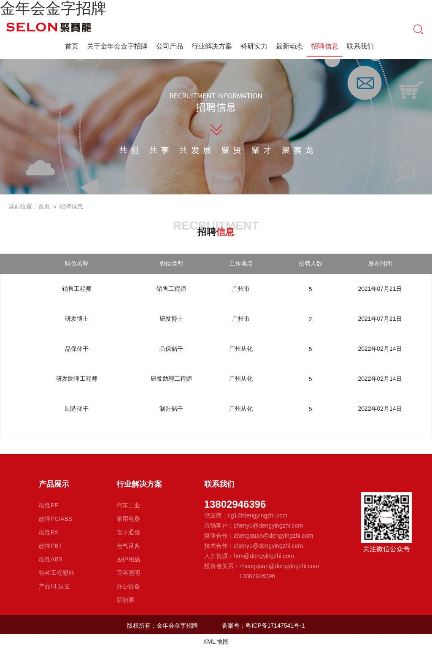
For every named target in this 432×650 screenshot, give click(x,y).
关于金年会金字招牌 (117, 46)
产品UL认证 (54, 586)
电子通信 (128, 532)
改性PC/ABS (55, 518)
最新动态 (289, 46)
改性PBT (50, 545)
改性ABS (50, 559)
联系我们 (360, 46)
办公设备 (128, 586)
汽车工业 (128, 505)
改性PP (49, 505)
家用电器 (128, 518)
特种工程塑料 (56, 572)
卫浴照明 (128, 572)
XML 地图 (216, 641)
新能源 (125, 599)
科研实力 (253, 46)
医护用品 (128, 559)
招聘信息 (324, 47)
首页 (71, 46)
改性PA (48, 532)
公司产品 (169, 46)
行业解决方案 (212, 46)
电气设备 (128, 545)
